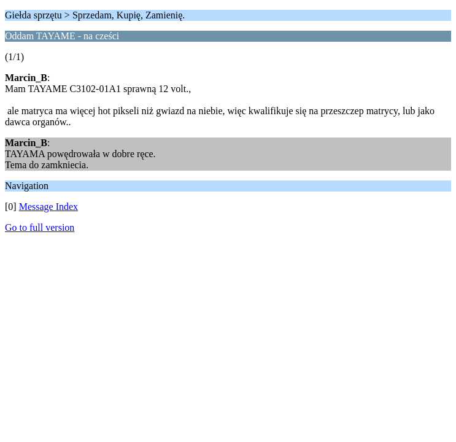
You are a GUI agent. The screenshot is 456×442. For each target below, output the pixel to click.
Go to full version (39, 227)
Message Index (48, 206)
